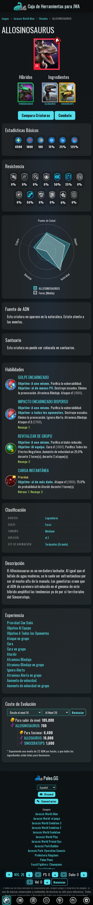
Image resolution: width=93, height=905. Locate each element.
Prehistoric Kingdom (46, 855)
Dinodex (43, 18)
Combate (65, 115)
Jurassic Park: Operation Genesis (46, 850)
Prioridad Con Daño (20, 622)
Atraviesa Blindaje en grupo (25, 664)
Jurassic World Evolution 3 (46, 823)
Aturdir (12, 654)
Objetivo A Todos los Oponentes (28, 633)
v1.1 (47, 537)
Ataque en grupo (18, 638)
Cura (10, 643)
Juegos (5, 18)
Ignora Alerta (16, 670)
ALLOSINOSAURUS (27, 725)
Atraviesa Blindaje (19, 659)
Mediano (49, 531)
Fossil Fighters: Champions (46, 864)
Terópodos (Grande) (56, 544)
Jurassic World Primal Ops (46, 841)
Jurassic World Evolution (46, 832)
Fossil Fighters (46, 869)
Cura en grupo (16, 649)
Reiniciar (59, 882)
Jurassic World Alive (24, 18)
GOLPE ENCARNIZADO (33, 377)
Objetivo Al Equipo (19, 628)
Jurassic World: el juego (46, 818)
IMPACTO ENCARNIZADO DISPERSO (43, 401)
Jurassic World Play (47, 836)
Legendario (51, 518)
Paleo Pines (46, 859)
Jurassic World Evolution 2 (46, 827)
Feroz (48, 524)
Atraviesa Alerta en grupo (24, 675)
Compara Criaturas (36, 115)
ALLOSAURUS (33, 738)
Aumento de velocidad (22, 680)
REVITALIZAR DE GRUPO (35, 436)
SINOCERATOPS (34, 743)
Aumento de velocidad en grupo (28, 685)
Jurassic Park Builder (47, 846)
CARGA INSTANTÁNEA (33, 470)
